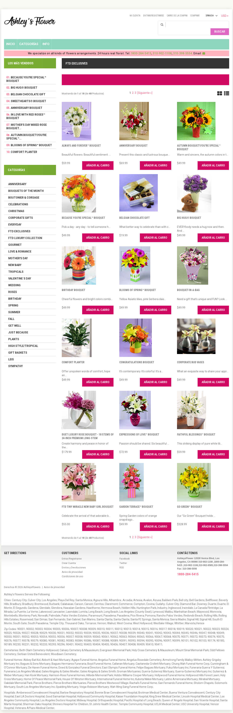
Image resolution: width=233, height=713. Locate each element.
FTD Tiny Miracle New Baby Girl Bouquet (88, 500)
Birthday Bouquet (73, 283)
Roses (12, 285)
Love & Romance (19, 245)
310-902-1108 (162, 47)
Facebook (124, 552)
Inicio (10, 38)
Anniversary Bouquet (133, 139)
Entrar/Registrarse (153, 15)
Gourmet (15, 238)
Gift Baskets (17, 346)
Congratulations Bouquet (136, 356)
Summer (14, 306)
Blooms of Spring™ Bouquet (137, 283)
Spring (13, 299)
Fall (11, 312)
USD (224, 15)
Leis (11, 353)
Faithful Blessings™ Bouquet (196, 428)
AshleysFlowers (31, 581)
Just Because (18, 326)
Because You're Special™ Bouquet (83, 211)
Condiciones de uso (72, 570)
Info (46, 38)
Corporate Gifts (20, 211)
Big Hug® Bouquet (189, 211)
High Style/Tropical (23, 339)
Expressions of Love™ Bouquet (139, 428)
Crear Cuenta (69, 557)
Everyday (14, 218)
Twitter (123, 557)
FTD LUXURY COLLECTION (25, 231)
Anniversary (17, 178)
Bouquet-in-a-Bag (188, 283)
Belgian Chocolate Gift (134, 211)
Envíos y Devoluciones (74, 561)
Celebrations (18, 198)
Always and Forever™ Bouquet (81, 139)
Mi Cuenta (135, 15)
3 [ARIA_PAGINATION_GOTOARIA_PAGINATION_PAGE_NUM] (135, 86)
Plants (13, 333)
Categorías (28, 38)
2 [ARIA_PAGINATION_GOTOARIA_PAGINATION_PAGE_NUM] (133, 86)
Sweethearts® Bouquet (28, 94)
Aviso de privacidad (72, 566)
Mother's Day (18, 252)
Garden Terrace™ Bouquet (136, 500)
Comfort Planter (73, 356)
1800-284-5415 (141, 47)
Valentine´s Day (19, 272)
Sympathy (15, 360)
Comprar (194, 15)
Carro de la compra (177, 15)
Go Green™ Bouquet (189, 500)
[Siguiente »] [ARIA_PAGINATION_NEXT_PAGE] (144, 86)
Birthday (14, 292)
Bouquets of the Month (26, 184)
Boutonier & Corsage (23, 191)
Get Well (14, 319)
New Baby (14, 258)
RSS (121, 561)
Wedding (14, 279)
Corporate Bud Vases (190, 356)
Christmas (16, 204)
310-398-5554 (182, 47)
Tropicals (15, 265)
